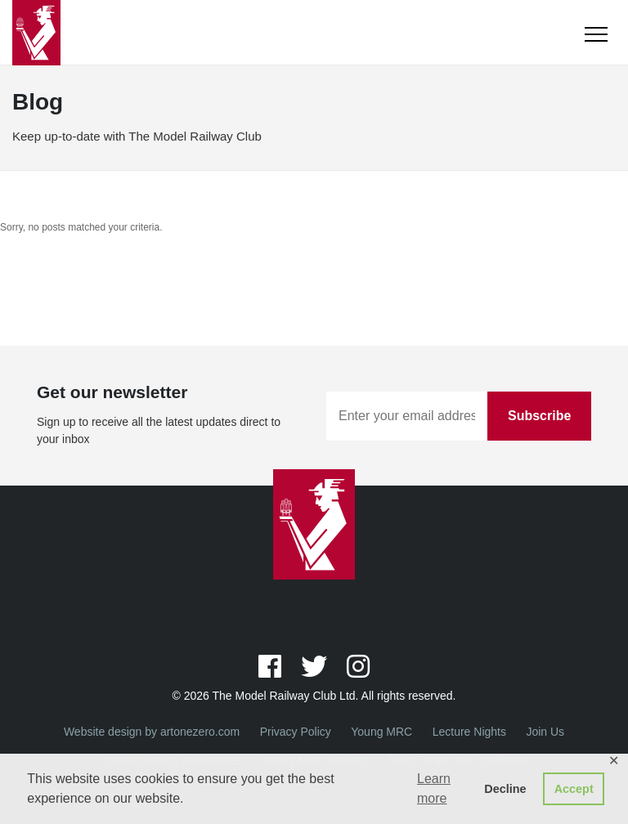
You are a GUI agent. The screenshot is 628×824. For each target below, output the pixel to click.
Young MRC (381, 731)
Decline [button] (505, 788)
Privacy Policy (295, 731)
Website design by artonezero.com (152, 731)
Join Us (545, 731)
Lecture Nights (469, 731)
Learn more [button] (434, 788)
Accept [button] (574, 788)
